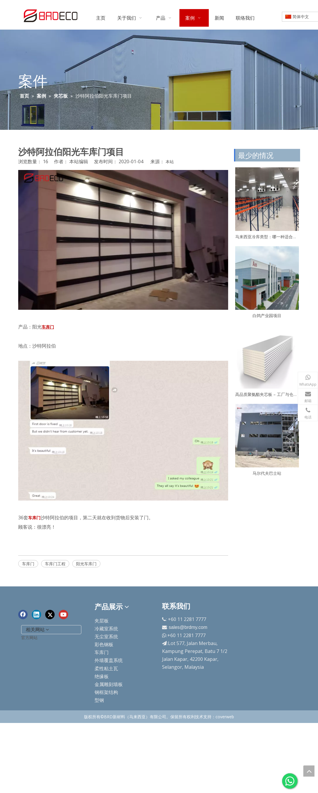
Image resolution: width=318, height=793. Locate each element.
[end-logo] (23, 602)
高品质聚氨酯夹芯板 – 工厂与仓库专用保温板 (267, 394)
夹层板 (102, 620)
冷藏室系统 (106, 628)
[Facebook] (23, 614)
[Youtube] (63, 614)
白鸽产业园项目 (267, 315)
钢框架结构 (106, 692)
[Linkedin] (36, 614)
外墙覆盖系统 (109, 660)
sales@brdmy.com (188, 627)
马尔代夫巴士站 (267, 473)
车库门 (28, 563)
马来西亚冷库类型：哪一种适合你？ (267, 236)
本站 (170, 161)
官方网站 (29, 637)
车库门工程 (55, 563)
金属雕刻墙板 (109, 684)
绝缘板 (102, 676)
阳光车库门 (86, 563)
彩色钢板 (104, 644)
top (308, 771)
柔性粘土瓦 (106, 668)
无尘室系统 (106, 636)
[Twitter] (50, 614)
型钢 (99, 700)
